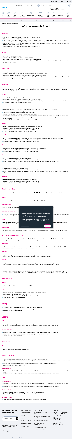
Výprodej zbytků (53, 1)
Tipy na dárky (68, 14)
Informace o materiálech (40, 427)
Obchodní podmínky (26, 421)
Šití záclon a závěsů (39, 430)
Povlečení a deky (9, 189)
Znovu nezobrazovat (70, 20)
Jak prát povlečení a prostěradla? (39, 424)
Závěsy (5, 84)
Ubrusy (5, 317)
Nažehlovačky (30, 14)
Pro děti (48, 14)
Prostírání (6, 342)
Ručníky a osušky (9, 355)
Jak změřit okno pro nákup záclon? (40, 413)
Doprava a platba (25, 412)
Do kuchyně (15, 14)
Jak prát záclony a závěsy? (41, 420)
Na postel (8, 14)
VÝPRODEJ (60, 14)
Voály (4, 52)
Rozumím (48, 226)
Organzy (5, 68)
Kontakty (61, 1)
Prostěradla (7, 279)
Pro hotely (53, 14)
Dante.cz (4, 23)
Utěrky (4, 377)
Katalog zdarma (25, 426)
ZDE (63, 20)
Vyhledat (38, 5)
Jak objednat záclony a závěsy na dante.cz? (42, 417)
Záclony (5, 33)
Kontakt (23, 415)
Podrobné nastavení (25, 226)
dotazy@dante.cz (54, 9)
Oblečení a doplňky (40, 14)
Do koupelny (22, 14)
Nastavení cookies (26, 423)
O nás (22, 418)
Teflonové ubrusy (7, 329)
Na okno (2, 14)
